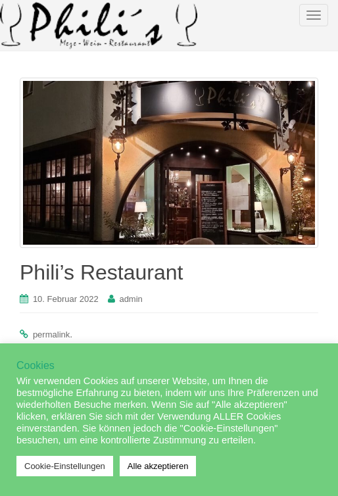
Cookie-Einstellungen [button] (64, 466)
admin (130, 299)
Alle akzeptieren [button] (158, 466)
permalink (51, 334)
